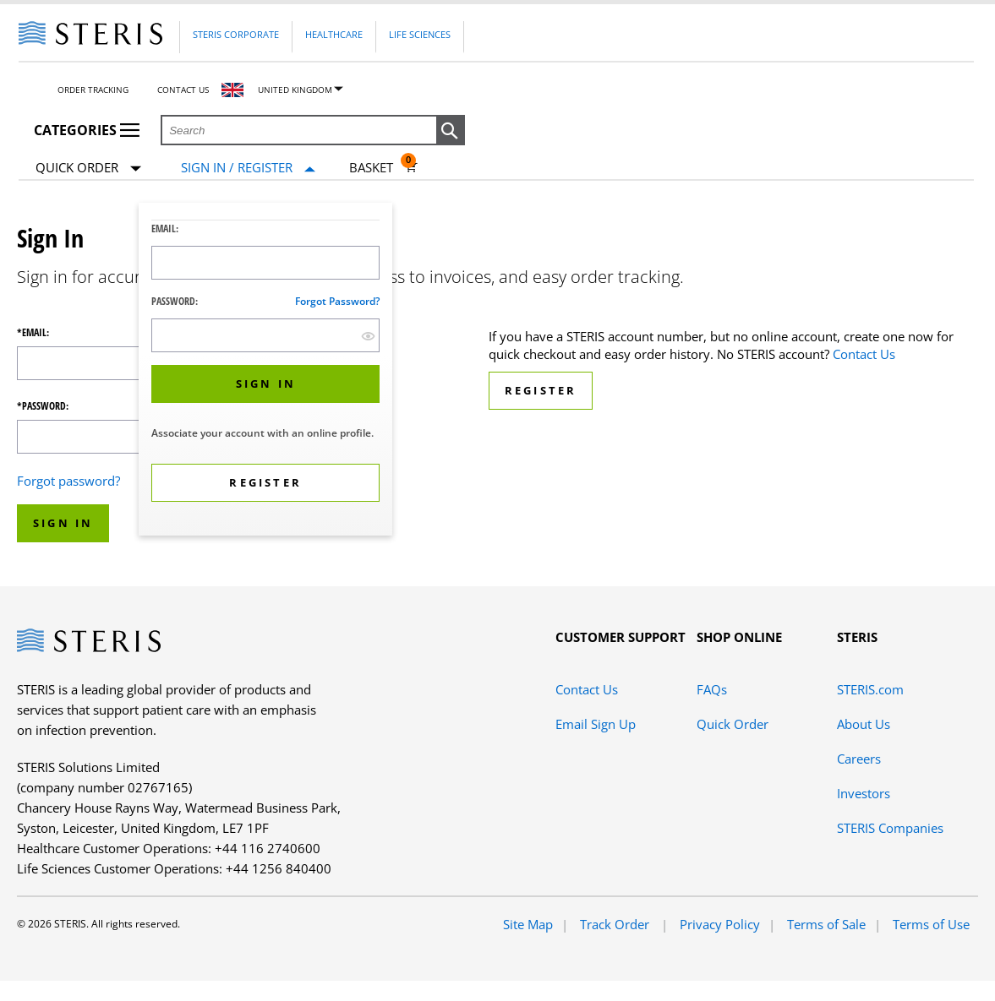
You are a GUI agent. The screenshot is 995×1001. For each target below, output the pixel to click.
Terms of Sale (826, 924)
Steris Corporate (236, 34)
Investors (863, 793)
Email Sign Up (595, 723)
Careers (859, 758)
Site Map (528, 924)
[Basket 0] (383, 167)
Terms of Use (931, 924)
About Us (863, 723)
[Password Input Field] (265, 335)
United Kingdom (295, 89)
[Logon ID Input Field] (265, 263)
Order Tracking (92, 89)
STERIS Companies (890, 827)
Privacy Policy (720, 924)
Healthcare (334, 34)
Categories (86, 130)
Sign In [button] (63, 522)
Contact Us (183, 89)
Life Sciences (420, 34)
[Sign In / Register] (248, 167)
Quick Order (88, 168)
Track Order (616, 924)
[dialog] (265, 371)
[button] (450, 131)
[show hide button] (368, 335)
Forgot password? (337, 301)
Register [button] (541, 390)
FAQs (712, 689)
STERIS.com (870, 689)
